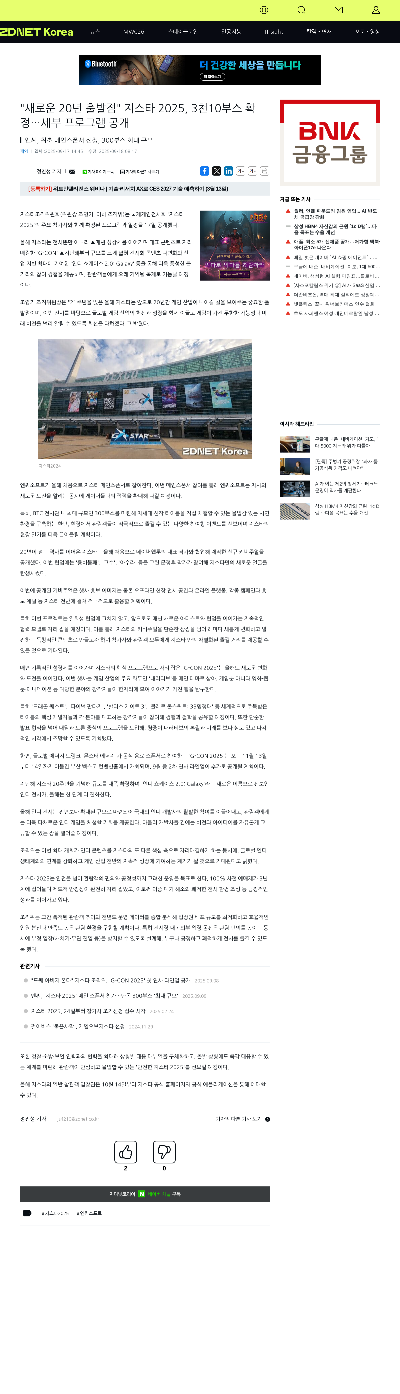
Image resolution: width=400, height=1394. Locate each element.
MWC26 (133, 31)
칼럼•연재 (319, 31)
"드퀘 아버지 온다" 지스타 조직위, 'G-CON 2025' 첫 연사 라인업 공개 (111, 980)
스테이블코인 (183, 31)
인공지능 (231, 31)
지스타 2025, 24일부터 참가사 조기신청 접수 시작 (88, 1011)
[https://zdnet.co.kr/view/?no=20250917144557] (204, 171)
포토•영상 (367, 31)
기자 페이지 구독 (98, 172)
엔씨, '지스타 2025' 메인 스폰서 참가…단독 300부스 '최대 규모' (104, 995)
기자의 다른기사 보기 (139, 172)
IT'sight (274, 31)
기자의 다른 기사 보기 (243, 1118)
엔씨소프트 (91, 1213)
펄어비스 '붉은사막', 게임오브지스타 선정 (78, 1026)
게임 (24, 151)
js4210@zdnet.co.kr (78, 1119)
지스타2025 (57, 1213)
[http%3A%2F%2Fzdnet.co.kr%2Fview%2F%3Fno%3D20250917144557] (228, 171)
